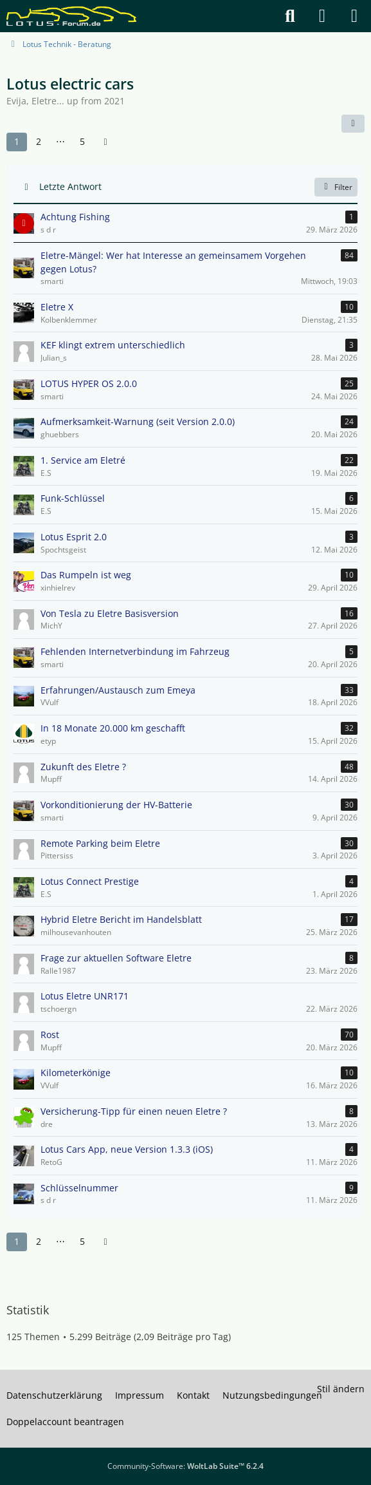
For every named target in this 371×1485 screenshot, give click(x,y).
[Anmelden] (322, 16)
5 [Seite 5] (82, 141)
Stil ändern (341, 1389)
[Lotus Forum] (71, 16)
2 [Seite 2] (38, 141)
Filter (336, 186)
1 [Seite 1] (16, 141)
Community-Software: (185, 1466)
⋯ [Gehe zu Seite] (60, 141)
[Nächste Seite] (105, 142)
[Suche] (290, 16)
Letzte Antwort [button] (70, 186)
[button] (353, 124)
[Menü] (354, 16)
